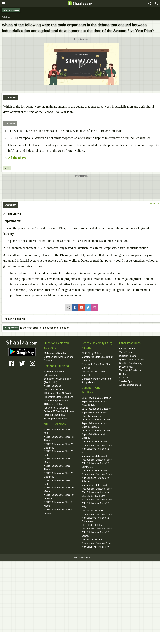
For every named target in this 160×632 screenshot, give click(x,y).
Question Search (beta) (130, 363)
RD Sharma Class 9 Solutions (58, 397)
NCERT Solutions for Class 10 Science (59, 497)
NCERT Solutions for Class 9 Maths (58, 504)
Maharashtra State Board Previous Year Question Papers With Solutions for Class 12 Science (97, 476)
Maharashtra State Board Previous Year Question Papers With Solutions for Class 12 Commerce (97, 461)
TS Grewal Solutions (54, 404)
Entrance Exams (127, 348)
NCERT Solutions (52, 386)
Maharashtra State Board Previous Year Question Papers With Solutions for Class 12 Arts (97, 447)
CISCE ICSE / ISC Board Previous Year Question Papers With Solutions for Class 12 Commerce (97, 516)
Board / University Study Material (97, 345)
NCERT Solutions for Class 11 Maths (59, 460)
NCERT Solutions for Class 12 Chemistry (59, 446)
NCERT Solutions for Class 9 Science (58, 511)
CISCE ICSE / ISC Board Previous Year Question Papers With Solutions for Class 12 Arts (97, 501)
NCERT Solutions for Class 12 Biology (59, 453)
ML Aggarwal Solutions (55, 418)
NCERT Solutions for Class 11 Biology (59, 482)
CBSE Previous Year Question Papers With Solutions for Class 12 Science (96, 423)
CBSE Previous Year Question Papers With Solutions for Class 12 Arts (96, 402)
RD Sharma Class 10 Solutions (59, 393)
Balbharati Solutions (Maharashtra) (54, 373)
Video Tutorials (126, 352)
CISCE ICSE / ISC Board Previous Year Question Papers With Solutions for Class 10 (97, 543)
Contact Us (124, 374)
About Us (123, 377)
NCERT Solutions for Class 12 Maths (59, 431)
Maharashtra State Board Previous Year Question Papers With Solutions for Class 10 (97, 489)
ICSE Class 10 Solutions (56, 408)
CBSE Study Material (92, 353)
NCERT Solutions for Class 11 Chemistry (59, 475)
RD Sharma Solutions (54, 389)
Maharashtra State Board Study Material (97, 359)
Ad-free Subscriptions (130, 385)
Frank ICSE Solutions (54, 415)
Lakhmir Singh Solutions (56, 400)
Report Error (11, 328)
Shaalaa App (125, 381)
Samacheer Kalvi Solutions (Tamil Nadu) (57, 380)
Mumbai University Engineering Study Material (97, 380)
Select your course (11, 10)
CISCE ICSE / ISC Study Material (93, 373)
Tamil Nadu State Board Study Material (97, 366)
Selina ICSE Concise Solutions (59, 411)
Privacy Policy (126, 366)
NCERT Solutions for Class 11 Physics (59, 468)
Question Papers (127, 356)
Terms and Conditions (130, 370)
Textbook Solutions (56, 366)
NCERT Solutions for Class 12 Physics (59, 439)
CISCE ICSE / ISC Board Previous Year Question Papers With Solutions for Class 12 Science (97, 530)
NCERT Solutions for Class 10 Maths (59, 489)
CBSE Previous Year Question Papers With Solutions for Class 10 (96, 434)
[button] (81, 64)
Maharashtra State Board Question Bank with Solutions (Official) (58, 357)
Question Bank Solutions (131, 359)
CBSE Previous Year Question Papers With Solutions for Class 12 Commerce (96, 412)
